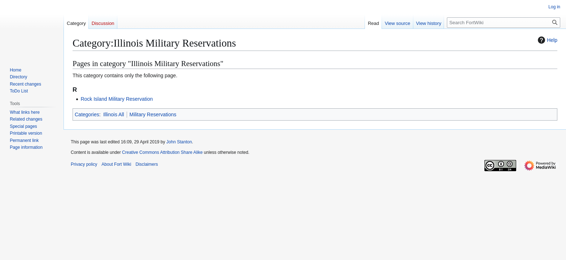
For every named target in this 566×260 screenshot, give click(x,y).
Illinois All (113, 114)
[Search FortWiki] (503, 22)
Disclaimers (146, 164)
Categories (87, 114)
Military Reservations (153, 114)
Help (546, 40)
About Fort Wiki (116, 164)
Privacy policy (84, 164)
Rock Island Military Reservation (116, 99)
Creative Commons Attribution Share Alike (162, 152)
